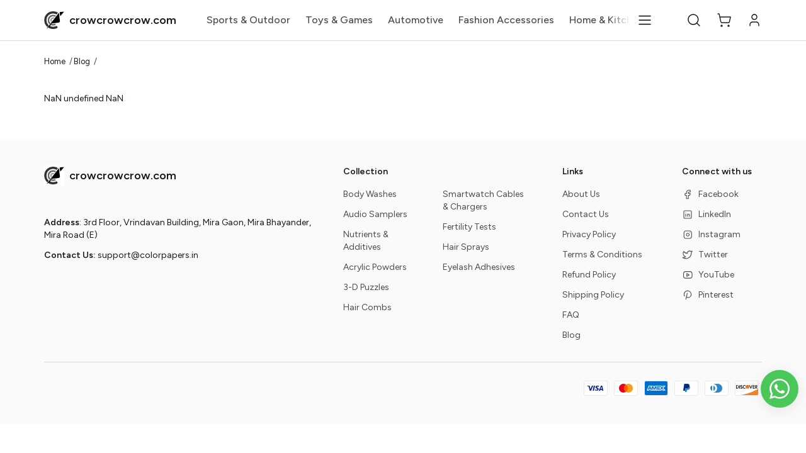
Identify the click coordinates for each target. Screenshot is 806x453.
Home (54, 61)
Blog (82, 61)
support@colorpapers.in (148, 255)
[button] (693, 20)
